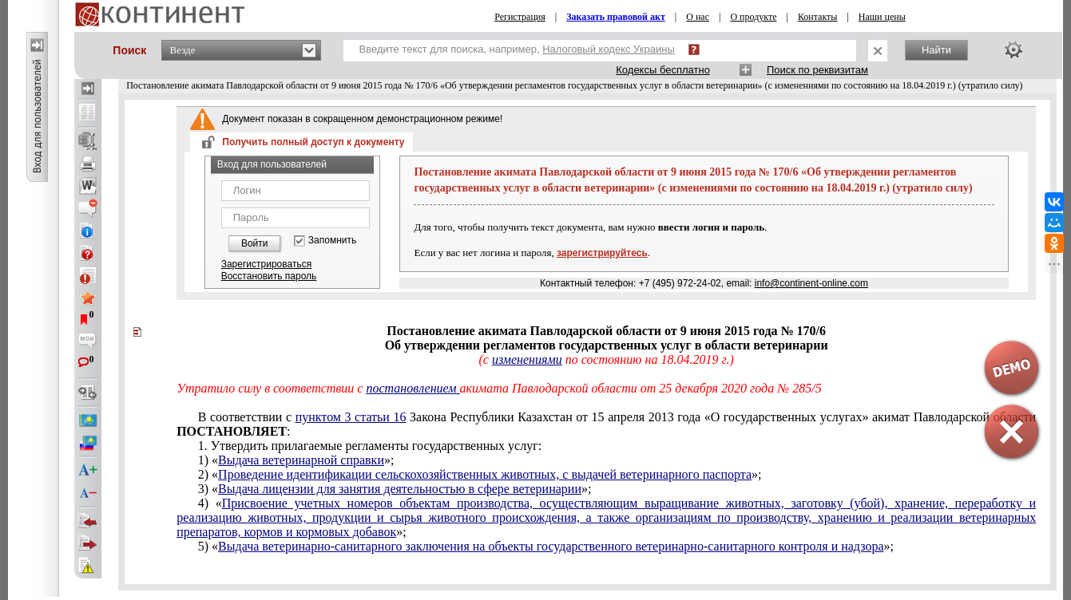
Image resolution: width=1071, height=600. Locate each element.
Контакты (818, 16)
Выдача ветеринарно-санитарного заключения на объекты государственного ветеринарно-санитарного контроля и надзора (550, 546)
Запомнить (332, 240)
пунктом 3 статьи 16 (351, 417)
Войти (254, 243)
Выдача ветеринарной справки (301, 460)
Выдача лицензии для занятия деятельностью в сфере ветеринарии (399, 488)
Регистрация (519, 16)
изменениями (527, 359)
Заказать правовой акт (615, 16)
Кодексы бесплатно (663, 70)
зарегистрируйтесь (602, 253)
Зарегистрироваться (266, 264)
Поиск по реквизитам (817, 70)
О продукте (753, 16)
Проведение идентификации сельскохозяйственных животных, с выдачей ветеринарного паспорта (485, 474)
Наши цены (882, 16)
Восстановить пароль (269, 276)
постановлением (412, 388)
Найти (936, 50)
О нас (697, 16)
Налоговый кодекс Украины (608, 49)
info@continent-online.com (811, 283)
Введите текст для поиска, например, (517, 49)
